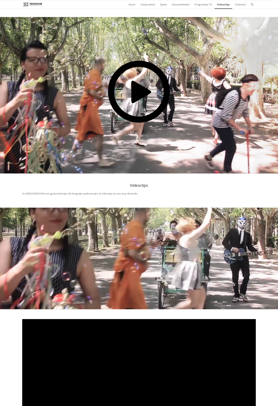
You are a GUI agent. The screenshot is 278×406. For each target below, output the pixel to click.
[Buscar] (252, 4)
